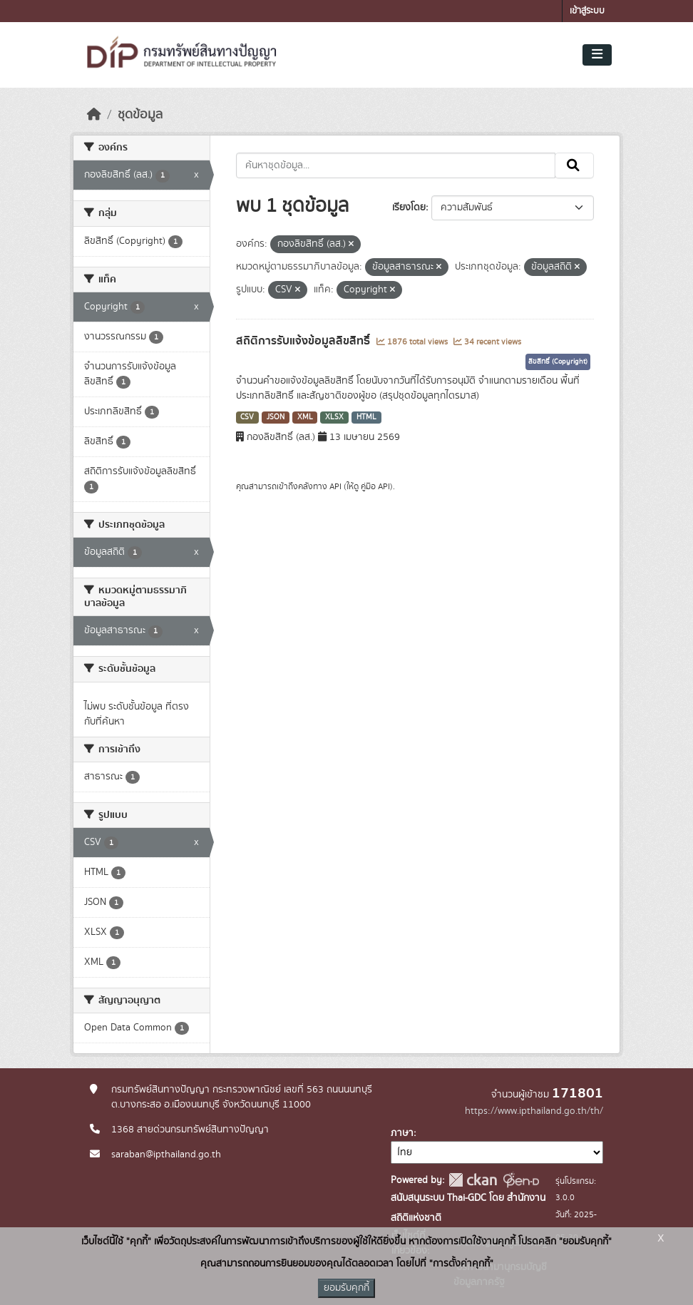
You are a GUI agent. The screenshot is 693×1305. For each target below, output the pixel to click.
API (335, 486)
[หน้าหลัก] (94, 115)
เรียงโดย (409, 207)
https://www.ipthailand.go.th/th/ (534, 1111)
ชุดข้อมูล (140, 115)
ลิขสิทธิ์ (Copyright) (557, 362)
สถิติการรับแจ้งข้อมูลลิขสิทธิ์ (304, 341)
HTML (366, 417)
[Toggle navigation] (597, 55)
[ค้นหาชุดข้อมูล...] (396, 165)
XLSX (334, 417)
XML (305, 417)
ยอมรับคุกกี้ (346, 1288)
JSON (275, 417)
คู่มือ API (375, 486)
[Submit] (574, 165)
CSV (247, 417)
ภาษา (402, 1133)
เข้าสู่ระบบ (587, 11)
